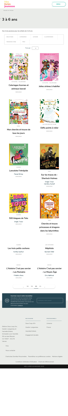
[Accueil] (9, 4)
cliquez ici (20, 305)
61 (40, 286)
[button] (10, 37)
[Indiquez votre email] (48, 300)
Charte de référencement (46, 362)
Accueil (5, 10)
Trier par (27, 48)
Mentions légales (57, 356)
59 (32, 286)
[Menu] (59, 4)
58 (28, 286)
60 (36, 286)
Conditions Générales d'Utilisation (26, 362)
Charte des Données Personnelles (16, 356)
